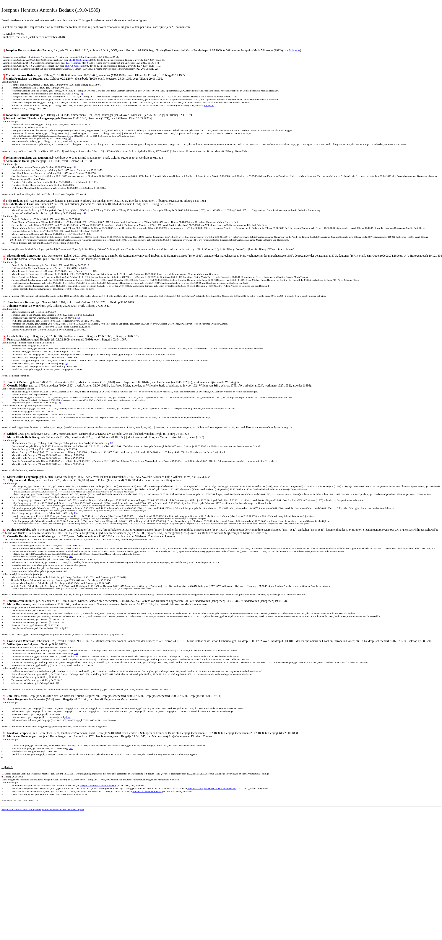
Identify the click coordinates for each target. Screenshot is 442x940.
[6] (78, 317)
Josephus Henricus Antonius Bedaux (98, 785)
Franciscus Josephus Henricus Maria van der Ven (211, 788)
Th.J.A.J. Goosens (74, 65)
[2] (69, 138)
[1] (81, 93)
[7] (66, 363)
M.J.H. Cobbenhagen (79, 59)
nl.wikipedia (34, 56)
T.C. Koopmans (73, 62)
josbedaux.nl (49, 56)
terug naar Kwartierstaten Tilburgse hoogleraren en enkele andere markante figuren (42, 809)
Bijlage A (294, 50)
